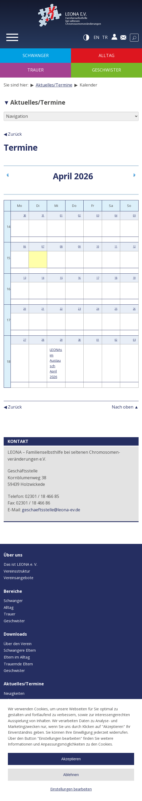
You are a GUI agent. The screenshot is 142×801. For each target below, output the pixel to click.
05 (134, 215)
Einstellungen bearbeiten (71, 789)
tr (105, 37)
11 (116, 246)
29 (61, 339)
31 (43, 215)
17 (98, 277)
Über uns (13, 555)
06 (24, 246)
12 (134, 246)
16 (79, 277)
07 (43, 246)
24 (98, 308)
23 (79, 308)
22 (61, 308)
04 (116, 215)
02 (79, 215)
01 (61, 215)
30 (24, 215)
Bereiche (13, 591)
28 (43, 339)
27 (24, 339)
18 (116, 277)
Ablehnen (71, 775)
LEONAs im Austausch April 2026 (56, 363)
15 (61, 277)
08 (61, 246)
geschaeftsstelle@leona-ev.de (51, 510)
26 (134, 308)
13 (24, 277)
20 (24, 308)
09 (79, 246)
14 (43, 277)
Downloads (15, 634)
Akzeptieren (71, 759)
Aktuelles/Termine (54, 85)
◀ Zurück (13, 134)
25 (116, 308)
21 (43, 308)
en (96, 37)
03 (98, 215)
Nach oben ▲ (125, 407)
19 (134, 277)
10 (98, 246)
